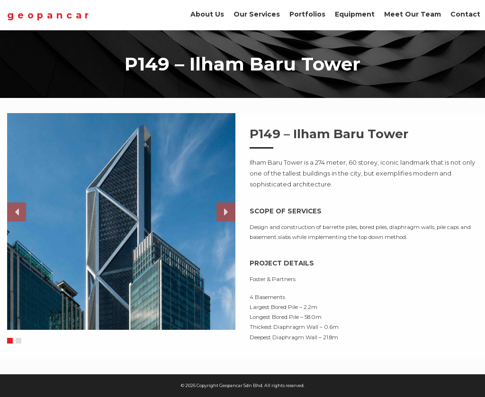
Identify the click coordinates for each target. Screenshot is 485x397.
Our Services (257, 14)
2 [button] (19, 341)
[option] (121, 221)
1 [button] (10, 341)
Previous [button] (16, 212)
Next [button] (225, 212)
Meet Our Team (412, 14)
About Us (207, 14)
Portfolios (307, 14)
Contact (465, 14)
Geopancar (49, 15)
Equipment (355, 14)
